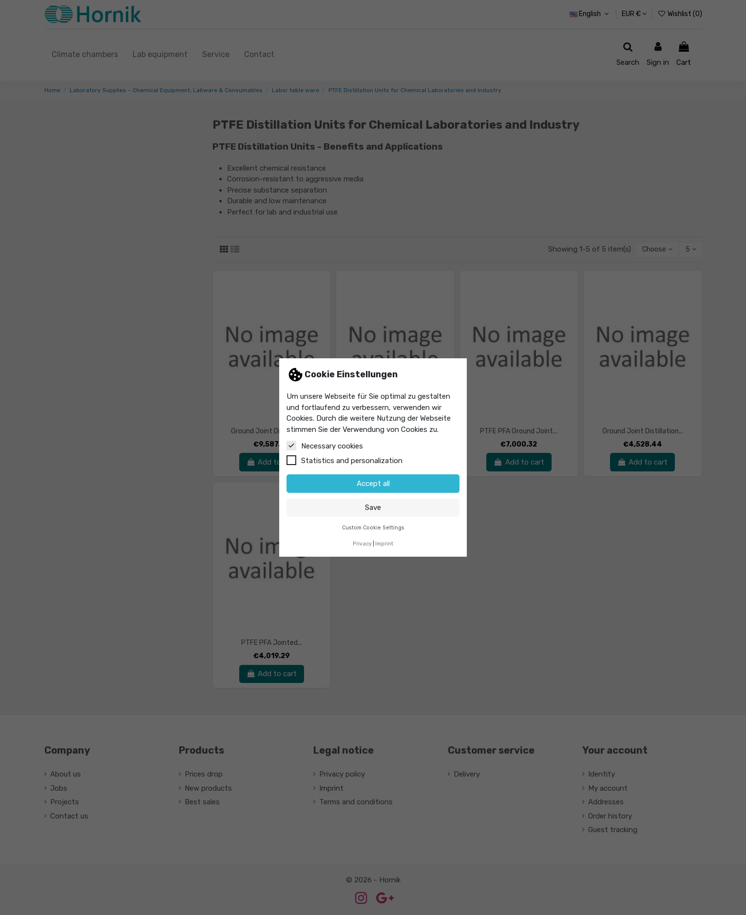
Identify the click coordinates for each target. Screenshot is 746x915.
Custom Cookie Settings (373, 528)
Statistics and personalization (344, 460)
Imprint (384, 544)
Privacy (362, 544)
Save (373, 507)
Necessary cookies (325, 445)
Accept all (373, 483)
